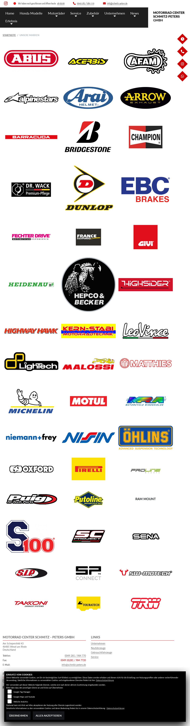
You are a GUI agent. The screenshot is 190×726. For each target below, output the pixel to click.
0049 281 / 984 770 (75, 655)
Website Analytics (20, 702)
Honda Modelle (30, 13)
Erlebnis (11, 21)
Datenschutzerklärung (105, 680)
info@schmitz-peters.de (74, 664)
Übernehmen (18, 715)
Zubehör (90, 13)
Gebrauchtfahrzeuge (101, 652)
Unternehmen (112, 13)
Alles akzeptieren (49, 715)
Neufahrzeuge (98, 648)
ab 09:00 (61, 3)
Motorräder (55, 13)
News (131, 13)
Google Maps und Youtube (24, 697)
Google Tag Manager (21, 692)
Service (74, 13)
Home (9, 13)
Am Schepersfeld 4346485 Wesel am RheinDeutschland (15, 646)
